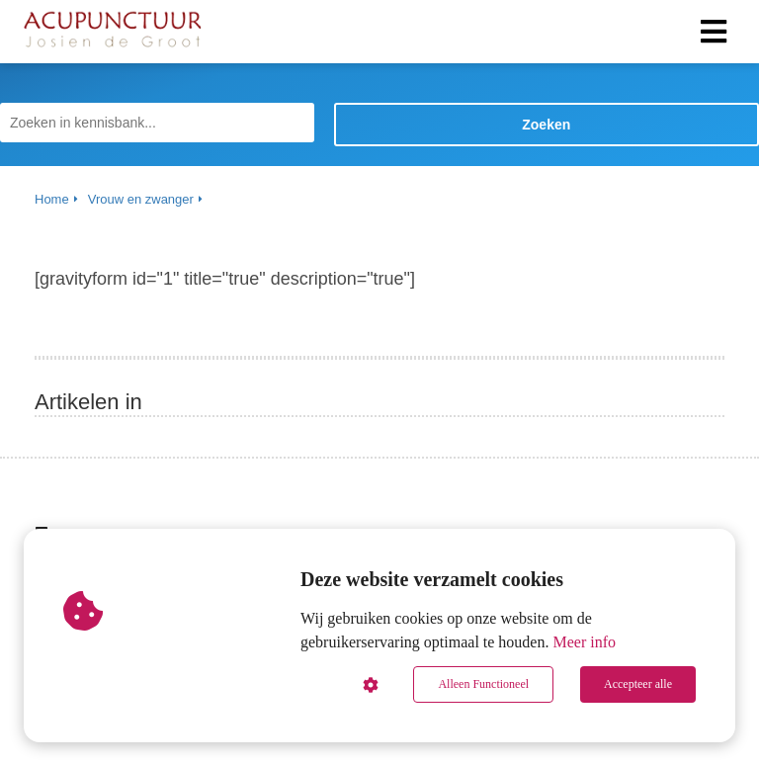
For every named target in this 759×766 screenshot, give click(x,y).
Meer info (584, 642)
